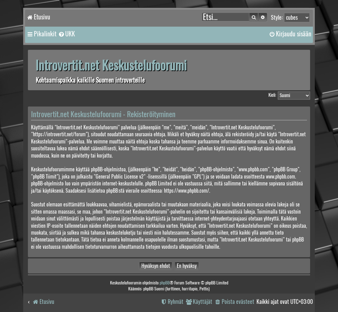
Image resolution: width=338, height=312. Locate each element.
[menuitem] (66, 34)
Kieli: (272, 95)
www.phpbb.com (280, 176)
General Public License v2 (120, 176)
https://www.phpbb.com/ (186, 190)
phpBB (165, 283)
